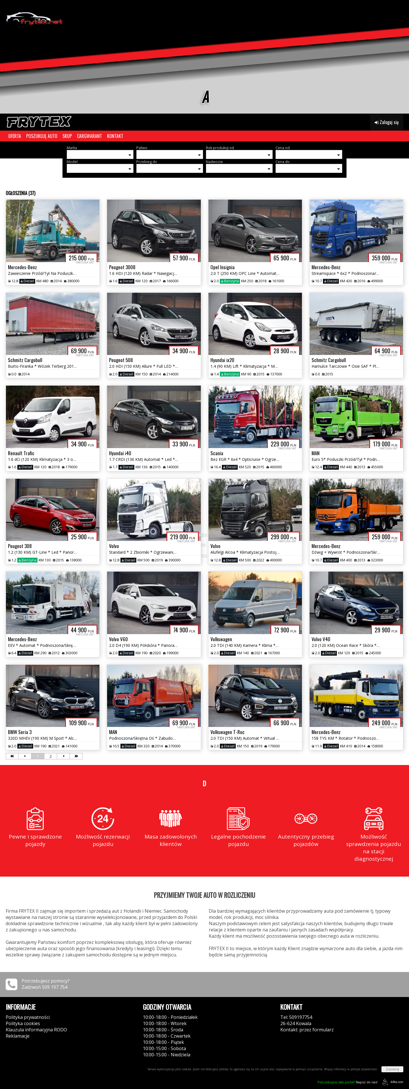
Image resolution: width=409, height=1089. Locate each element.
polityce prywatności (363, 1069)
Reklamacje (18, 1036)
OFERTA (14, 136)
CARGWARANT (89, 136)
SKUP (67, 136)
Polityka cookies (23, 1023)
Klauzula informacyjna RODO (36, 1030)
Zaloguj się (387, 122)
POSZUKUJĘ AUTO (41, 136)
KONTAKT (115, 136)
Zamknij (392, 1069)
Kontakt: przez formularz (307, 1030)
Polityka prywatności (28, 1017)
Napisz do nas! (347, 1082)
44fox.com (391, 1082)
